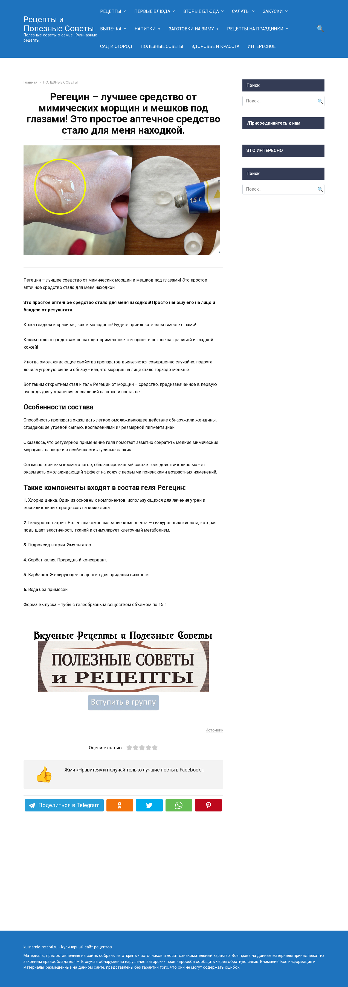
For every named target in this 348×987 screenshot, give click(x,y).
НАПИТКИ (145, 28)
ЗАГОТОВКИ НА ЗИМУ (191, 28)
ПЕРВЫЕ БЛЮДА (152, 11)
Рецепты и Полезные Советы (59, 24)
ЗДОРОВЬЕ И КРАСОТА (215, 46)
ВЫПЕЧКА (110, 28)
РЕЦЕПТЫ (110, 11)
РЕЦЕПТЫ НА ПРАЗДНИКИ (255, 28)
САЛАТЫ (241, 11)
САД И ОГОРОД (116, 46)
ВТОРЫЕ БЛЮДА (201, 11)
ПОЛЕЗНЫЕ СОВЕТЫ (162, 46)
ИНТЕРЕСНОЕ (262, 46)
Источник (214, 823)
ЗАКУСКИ (273, 11)
